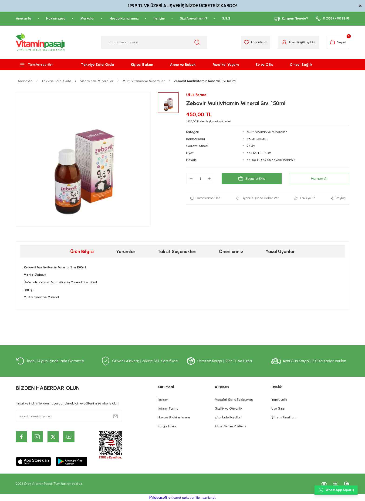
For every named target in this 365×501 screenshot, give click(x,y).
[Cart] (338, 42)
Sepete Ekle (251, 178)
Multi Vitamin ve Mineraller (267, 132)
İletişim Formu (168, 409)
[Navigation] (40, 64)
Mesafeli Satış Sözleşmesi (234, 400)
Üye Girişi (278, 409)
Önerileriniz (231, 251)
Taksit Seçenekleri (177, 251)
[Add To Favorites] (205, 198)
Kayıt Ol (309, 42)
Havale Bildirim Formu (174, 417)
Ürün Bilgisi (82, 251)
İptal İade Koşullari (228, 417)
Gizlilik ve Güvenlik (228, 409)
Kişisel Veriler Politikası (231, 426)
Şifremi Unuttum (284, 417)
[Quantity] (200, 178)
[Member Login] (284, 42)
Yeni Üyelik (279, 400)
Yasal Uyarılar (280, 251)
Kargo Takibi (167, 426)
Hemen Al (319, 178)
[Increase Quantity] (209, 178)
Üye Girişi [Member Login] (296, 42)
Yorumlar (125, 251)
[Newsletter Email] (69, 416)
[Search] (154, 42)
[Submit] (115, 416)
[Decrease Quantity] (191, 178)
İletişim (163, 400)
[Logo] (40, 42)
